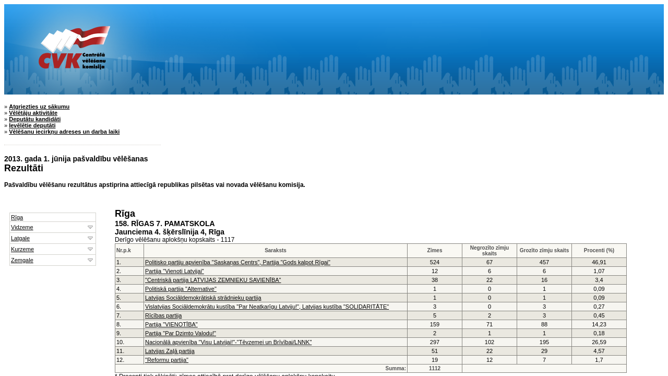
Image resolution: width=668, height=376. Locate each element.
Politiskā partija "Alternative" (181, 289)
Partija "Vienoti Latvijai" (174, 271)
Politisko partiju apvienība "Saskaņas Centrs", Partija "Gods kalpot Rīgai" (237, 262)
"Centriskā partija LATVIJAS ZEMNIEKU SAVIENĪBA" (213, 280)
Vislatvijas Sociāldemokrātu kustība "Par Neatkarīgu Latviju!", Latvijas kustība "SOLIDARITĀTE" (267, 306)
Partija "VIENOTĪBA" (171, 324)
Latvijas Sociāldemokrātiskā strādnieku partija (203, 298)
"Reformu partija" (166, 360)
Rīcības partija (163, 315)
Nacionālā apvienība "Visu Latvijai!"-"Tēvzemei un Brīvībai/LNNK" (228, 342)
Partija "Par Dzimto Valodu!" (180, 333)
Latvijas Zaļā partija (170, 351)
